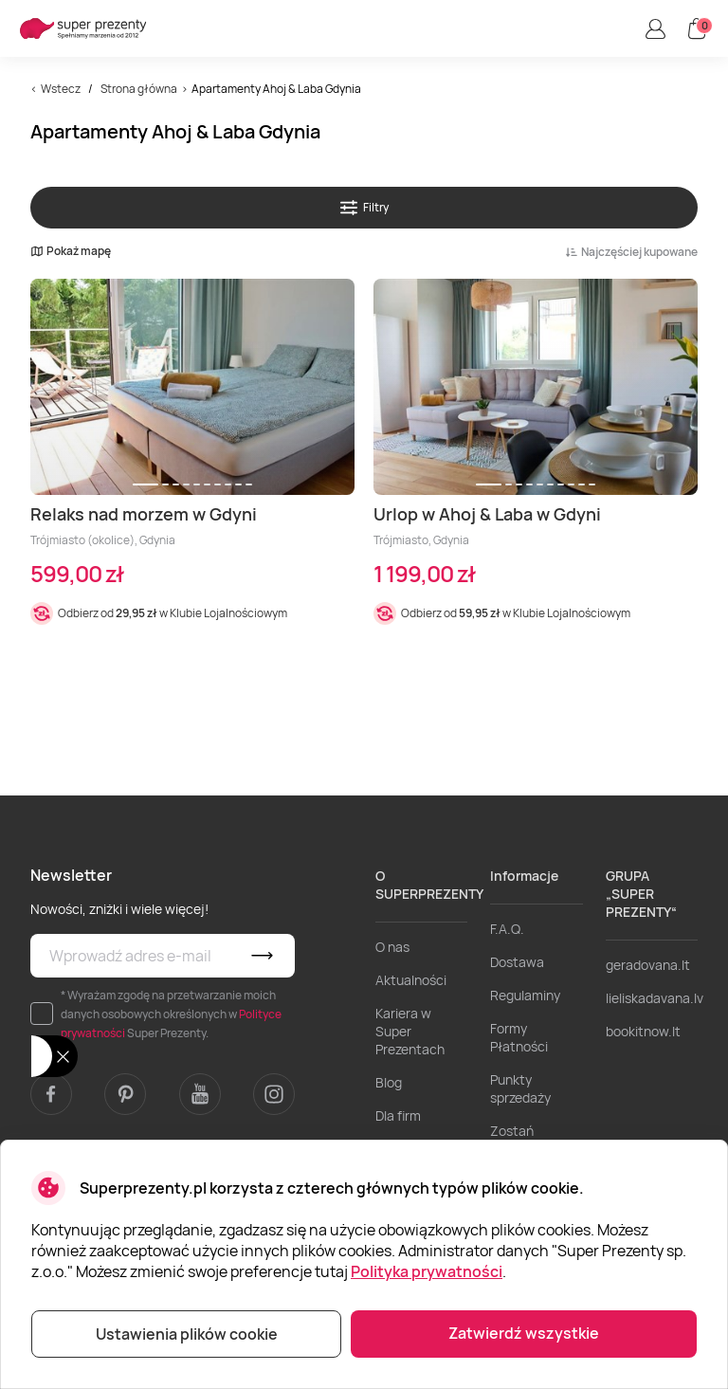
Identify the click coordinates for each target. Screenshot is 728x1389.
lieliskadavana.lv (654, 998)
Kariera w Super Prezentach (410, 1031)
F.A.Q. (507, 929)
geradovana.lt (648, 965)
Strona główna (138, 89)
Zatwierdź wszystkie (523, 1333)
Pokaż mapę (70, 251)
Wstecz (61, 89)
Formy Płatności (519, 1037)
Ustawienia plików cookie (187, 1334)
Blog (388, 1082)
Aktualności (410, 980)
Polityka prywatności (426, 1271)
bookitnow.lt (643, 1031)
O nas (392, 947)
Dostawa (517, 962)
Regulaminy (525, 995)
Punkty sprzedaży (520, 1088)
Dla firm (398, 1115)
